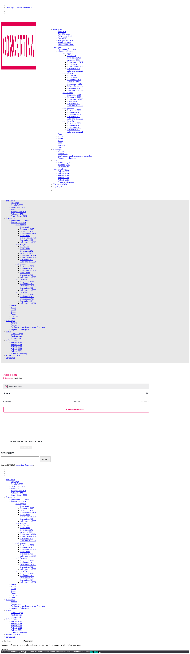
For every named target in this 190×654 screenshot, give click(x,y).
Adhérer (61, 151)
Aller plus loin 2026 (65, 40)
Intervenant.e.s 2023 (75, 99)
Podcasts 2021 (63, 180)
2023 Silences (68, 93)
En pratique (57, 186)
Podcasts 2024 (63, 173)
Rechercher (45, 459)
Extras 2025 (72, 64)
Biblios (60, 141)
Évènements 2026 (64, 36)
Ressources (57, 47)
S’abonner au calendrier (75, 409)
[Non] (100, 652)
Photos (60, 134)
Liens (60, 147)
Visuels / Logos (64, 162)
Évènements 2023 (74, 97)
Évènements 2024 (74, 80)
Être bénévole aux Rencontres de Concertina (75, 156)
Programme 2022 (74, 110)
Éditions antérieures (65, 51)
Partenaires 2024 (73, 88)
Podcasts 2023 (63, 175)
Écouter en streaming (66, 182)
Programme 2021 (74, 123)
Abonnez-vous (26, 447)
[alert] (76, 386)
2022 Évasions (68, 108)
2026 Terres (57, 29)
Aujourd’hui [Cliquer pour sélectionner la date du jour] (76, 401)
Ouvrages (61, 145)
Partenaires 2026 (64, 43)
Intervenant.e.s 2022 (75, 114)
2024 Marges (68, 73)
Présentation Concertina (67, 49)
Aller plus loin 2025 (75, 71)
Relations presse (64, 165)
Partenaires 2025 (73, 69)
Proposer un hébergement (67, 158)
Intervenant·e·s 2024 (75, 84)
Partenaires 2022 (73, 117)
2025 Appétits (68, 53)
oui (92, 652)
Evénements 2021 (74, 125)
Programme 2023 (74, 95)
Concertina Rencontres (24, 465)
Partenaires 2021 (73, 130)
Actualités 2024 (73, 82)
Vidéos (60, 138)
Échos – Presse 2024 (75, 86)
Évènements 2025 (74, 58)
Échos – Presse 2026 (66, 45)
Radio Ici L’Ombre (60, 169)
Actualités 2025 (73, 60)
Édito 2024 (71, 75)
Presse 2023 (72, 101)
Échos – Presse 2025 (75, 66)
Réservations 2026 (60, 184)
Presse (55, 160)
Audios (60, 136)
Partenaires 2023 (73, 104)
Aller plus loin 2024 (75, 90)
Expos (60, 143)
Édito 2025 (71, 56)
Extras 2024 (72, 77)
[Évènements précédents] (7, 401)
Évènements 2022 (74, 112)
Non (96, 652)
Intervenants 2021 (74, 128)
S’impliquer (57, 149)
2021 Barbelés (68, 121)
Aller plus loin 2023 (75, 106)
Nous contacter (63, 167)
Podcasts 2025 (63, 171)
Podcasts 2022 (63, 178)
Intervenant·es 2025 (75, 62)
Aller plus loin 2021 (75, 132)
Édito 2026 (62, 32)
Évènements (7, 378)
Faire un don (62, 154)
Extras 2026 (62, 38)
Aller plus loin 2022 (75, 119)
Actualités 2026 (64, 34)
